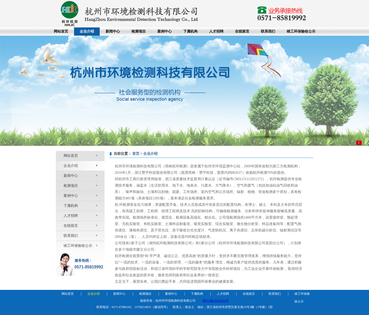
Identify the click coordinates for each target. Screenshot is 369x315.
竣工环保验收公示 (301, 31)
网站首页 (61, 31)
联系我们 (268, 31)
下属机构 (190, 31)
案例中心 (164, 31)
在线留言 (242, 31)
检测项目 (138, 31)
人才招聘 (216, 31)
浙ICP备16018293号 (215, 300)
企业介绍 (87, 31)
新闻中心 (113, 31)
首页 (135, 154)
